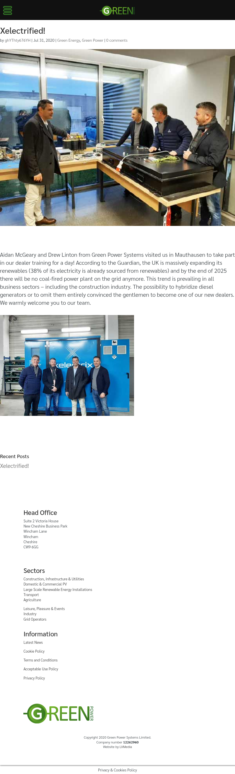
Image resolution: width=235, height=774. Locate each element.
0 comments (116, 40)
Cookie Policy (33, 651)
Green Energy (68, 40)
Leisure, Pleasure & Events (44, 608)
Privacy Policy (34, 677)
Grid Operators (34, 619)
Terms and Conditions (40, 659)
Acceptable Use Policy (40, 668)
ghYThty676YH (18, 40)
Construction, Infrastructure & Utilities (53, 578)
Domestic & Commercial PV (45, 583)
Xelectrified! (14, 465)
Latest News (32, 642)
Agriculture (32, 599)
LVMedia (125, 746)
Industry (29, 613)
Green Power (92, 40)
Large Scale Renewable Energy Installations (57, 589)
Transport (31, 594)
